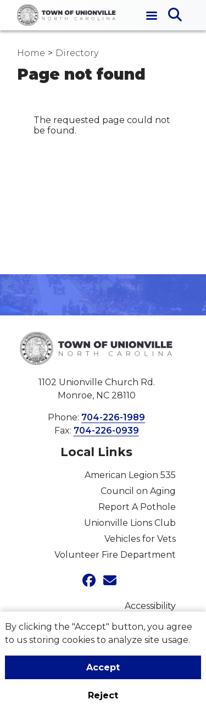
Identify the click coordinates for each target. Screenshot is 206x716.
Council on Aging (138, 491)
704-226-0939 (106, 430)
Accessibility (150, 606)
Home (31, 53)
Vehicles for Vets (140, 539)
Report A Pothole (137, 507)
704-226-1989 (113, 417)
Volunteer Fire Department (115, 555)
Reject (103, 695)
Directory (76, 53)
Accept (103, 667)
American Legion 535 (130, 475)
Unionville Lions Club (130, 523)
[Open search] (175, 15)
